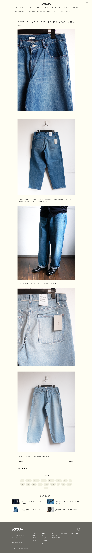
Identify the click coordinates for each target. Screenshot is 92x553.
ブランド (33, 538)
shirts (46, 484)
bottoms (51, 480)
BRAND (22, 7)
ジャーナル (43, 538)
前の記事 (21, 461)
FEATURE (37, 7)
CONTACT (75, 7)
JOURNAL (46, 7)
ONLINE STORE (56, 7)
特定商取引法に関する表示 (56, 537)
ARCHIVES (66, 7)
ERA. (23, 484)
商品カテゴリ (34, 537)
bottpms (59, 480)
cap (65, 480)
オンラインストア (74, 533)
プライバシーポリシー (55, 538)
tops (46, 487)
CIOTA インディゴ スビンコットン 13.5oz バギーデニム (33, 502)
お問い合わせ (64, 533)
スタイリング (44, 537)
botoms (29, 480)
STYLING (29, 7)
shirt (40, 484)
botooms (36, 480)
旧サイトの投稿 (44, 540)
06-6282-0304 (18, 537)
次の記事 (71, 461)
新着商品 (33, 535)
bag (22, 480)
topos (69, 484)
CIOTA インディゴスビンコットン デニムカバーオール (67, 502)
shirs (34, 484)
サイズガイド (34, 540)
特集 (43, 535)
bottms (44, 480)
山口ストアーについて (55, 535)
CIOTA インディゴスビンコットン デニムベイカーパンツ (33, 510)
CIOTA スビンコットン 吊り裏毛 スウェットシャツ (67, 510)
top (63, 484)
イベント (43, 543)
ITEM (15, 7)
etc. (28, 484)
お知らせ (43, 541)
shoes (53, 484)
